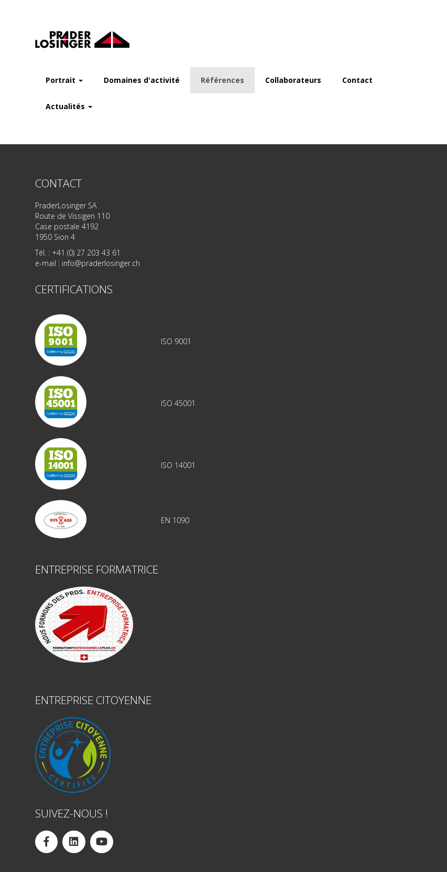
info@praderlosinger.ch (101, 263)
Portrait (64, 80)
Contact (357, 80)
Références (222, 80)
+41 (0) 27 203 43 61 (86, 253)
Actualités (69, 106)
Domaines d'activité (142, 80)
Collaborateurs (293, 80)
